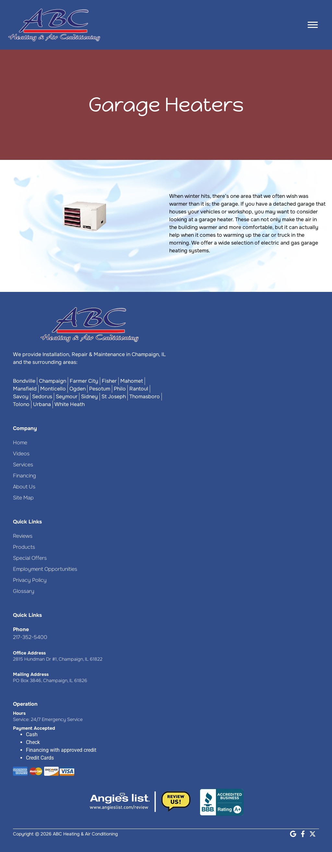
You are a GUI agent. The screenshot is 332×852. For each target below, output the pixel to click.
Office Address (29, 653)
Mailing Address (31, 674)
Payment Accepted (34, 728)
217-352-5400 (30, 637)
